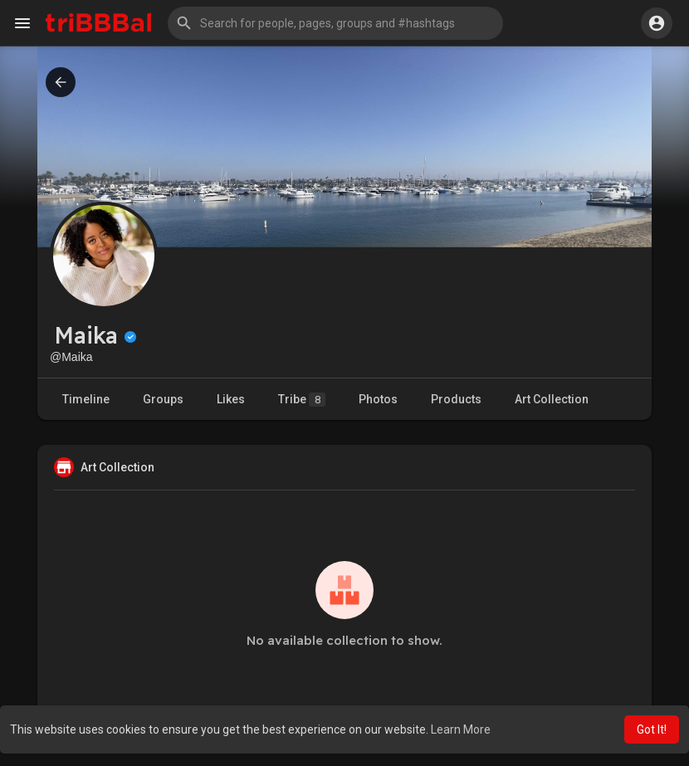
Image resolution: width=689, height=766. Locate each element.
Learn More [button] (461, 729)
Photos (378, 399)
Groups (163, 399)
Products (456, 399)
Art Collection (552, 399)
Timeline (86, 399)
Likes (231, 399)
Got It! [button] (652, 729)
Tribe (301, 400)
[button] (335, 23)
